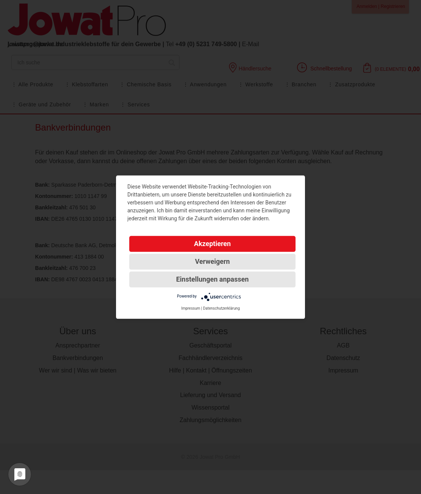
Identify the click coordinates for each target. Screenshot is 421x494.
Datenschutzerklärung (221, 308)
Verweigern (212, 261)
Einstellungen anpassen (212, 279)
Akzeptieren (212, 244)
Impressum (190, 308)
